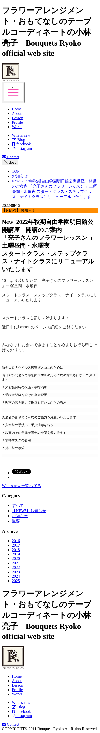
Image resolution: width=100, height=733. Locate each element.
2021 (16, 563)
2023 (16, 572)
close (10, 162)
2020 (16, 558)
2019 (16, 554)
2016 (16, 541)
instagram (22, 148)
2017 (16, 545)
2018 (16, 550)
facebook (21, 144)
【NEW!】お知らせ (29, 511)
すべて (18, 505)
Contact (10, 157)
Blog (18, 140)
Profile (17, 690)
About (17, 681)
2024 (16, 576)
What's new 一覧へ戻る (21, 486)
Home (17, 676)
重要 (16, 521)
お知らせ (20, 516)
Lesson (17, 685)
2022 (16, 567)
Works (17, 694)
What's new (21, 135)
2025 (16, 581)
